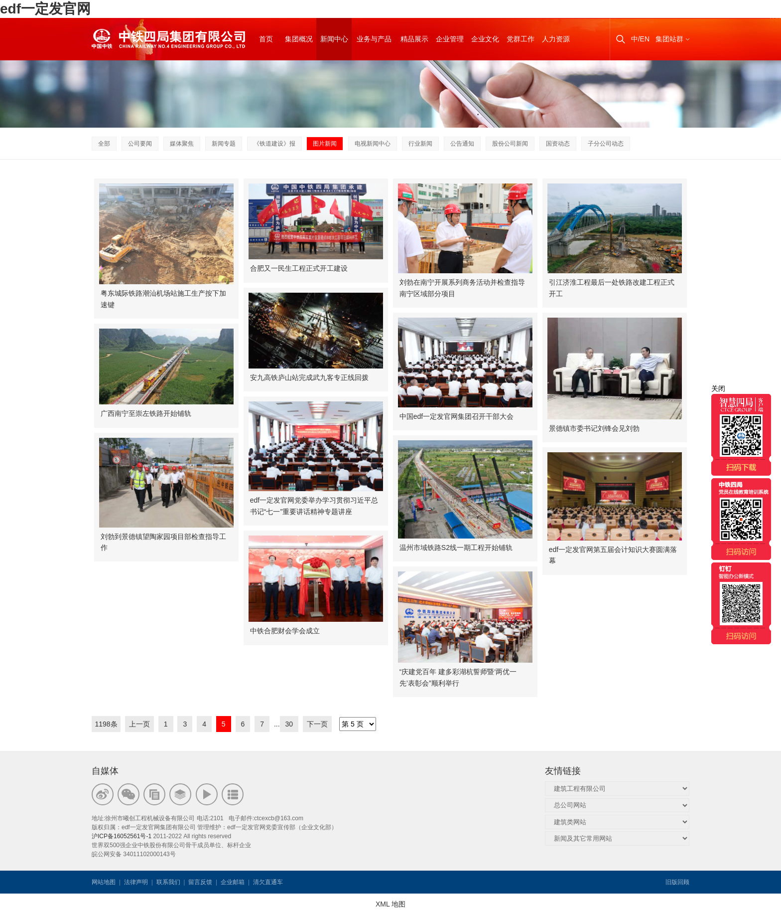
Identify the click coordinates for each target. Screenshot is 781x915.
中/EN (640, 39)
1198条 (106, 724)
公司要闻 (140, 143)
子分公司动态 (606, 143)
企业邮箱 (233, 882)
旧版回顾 (677, 882)
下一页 (317, 724)
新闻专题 (224, 143)
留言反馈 (200, 882)
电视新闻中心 (372, 143)
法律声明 (136, 882)
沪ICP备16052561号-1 (121, 836)
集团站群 (669, 39)
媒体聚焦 (182, 143)
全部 (104, 143)
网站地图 (104, 882)
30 (289, 724)
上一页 (139, 724)
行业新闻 (420, 143)
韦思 (320, 882)
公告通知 (462, 143)
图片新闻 (325, 143)
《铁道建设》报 (274, 143)
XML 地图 (390, 904)
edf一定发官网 (45, 8)
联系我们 (168, 882)
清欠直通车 (268, 882)
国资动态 (558, 143)
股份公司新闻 (510, 143)
